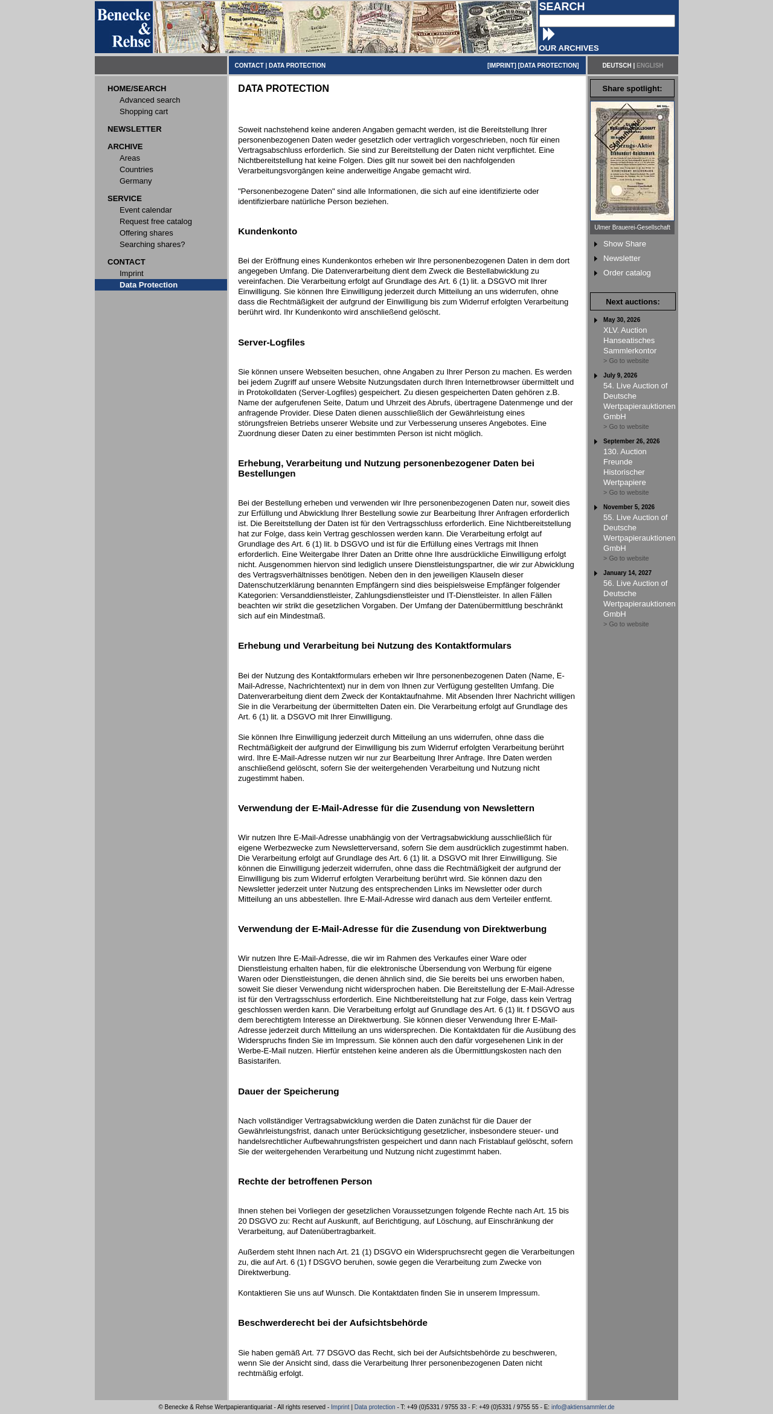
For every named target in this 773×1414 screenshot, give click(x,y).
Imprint (340, 1407)
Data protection (375, 1407)
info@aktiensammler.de (583, 1407)
